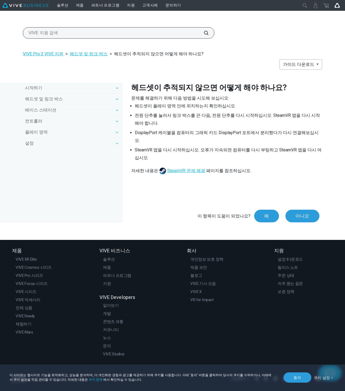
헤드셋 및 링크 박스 (89, 53)
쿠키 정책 (95, 380)
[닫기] (304, 5)
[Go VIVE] (337, 5)
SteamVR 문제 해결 (186, 170)
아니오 (302, 216)
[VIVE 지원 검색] (203, 33)
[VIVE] (25, 5)
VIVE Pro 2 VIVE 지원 (43, 53)
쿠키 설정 (322, 377)
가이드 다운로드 (299, 64)
